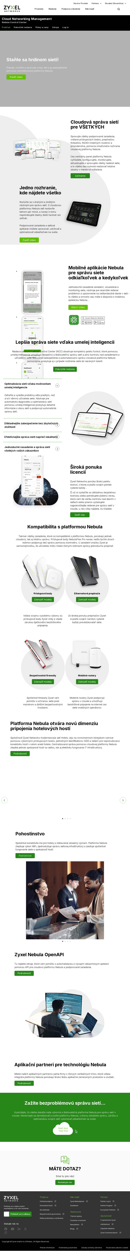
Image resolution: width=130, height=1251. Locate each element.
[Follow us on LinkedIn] (19, 1230)
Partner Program (106, 1206)
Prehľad (6, 27)
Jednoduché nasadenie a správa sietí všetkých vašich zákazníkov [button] (27, 449)
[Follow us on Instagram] (5, 1234)
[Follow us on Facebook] (5, 1230)
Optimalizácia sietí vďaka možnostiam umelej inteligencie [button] (28, 385)
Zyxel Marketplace (77, 1202)
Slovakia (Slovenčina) (114, 3)
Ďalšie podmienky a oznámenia (51, 1218)
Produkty (39, 9)
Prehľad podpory (46, 1202)
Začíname (80, 175)
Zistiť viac (79, 515)
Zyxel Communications (109, 1233)
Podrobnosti (20, 753)
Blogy (72, 1229)
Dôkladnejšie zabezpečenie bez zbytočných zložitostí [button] (31, 425)
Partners (95, 3)
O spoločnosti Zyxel (108, 1220)
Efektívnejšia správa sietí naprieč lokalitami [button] (31, 437)
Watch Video (78, 307)
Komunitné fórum (46, 1206)
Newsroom (75, 1212)
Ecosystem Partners (107, 1210)
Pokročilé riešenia (23, 27)
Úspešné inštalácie (107, 1229)
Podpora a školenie (70, 9)
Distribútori (74, 1206)
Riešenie (52, 9)
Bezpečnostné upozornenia (50, 1214)
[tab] (32, 385)
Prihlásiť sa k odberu (20, 1214)
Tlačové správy (76, 1216)
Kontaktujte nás (65, 1183)
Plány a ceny (42, 27)
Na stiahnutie (45, 1210)
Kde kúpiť (89, 9)
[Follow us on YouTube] (12, 1230)
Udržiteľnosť (105, 1225)
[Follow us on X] (25, 1230)
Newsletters (74, 1225)
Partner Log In (105, 1202)
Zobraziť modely (43, 599)
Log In (65, 27)
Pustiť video (16, 77)
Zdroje (55, 27)
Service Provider (81, 3)
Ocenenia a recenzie (78, 1220)
